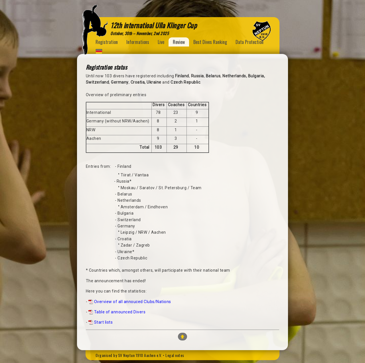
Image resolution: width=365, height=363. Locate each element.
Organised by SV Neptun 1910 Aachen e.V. (129, 355)
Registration (107, 42)
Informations (137, 42)
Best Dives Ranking (210, 42)
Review (179, 42)
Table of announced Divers (120, 312)
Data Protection (249, 42)
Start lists (103, 322)
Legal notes (174, 355)
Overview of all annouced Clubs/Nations (132, 301)
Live (161, 42)
